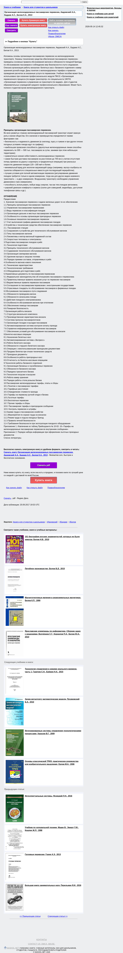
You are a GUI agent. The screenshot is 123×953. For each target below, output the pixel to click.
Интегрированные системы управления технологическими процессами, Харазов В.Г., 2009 (53, 732)
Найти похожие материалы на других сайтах (62, 21)
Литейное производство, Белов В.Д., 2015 (45, 569)
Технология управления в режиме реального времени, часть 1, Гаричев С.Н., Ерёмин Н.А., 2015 (51, 670)
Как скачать (53, 30)
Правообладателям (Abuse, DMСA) (57, 35)
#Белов (72, 522)
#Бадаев (63, 522)
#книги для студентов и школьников (29, 522)
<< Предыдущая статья (30, 916)
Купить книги (43, 480)
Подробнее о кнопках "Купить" (22, 42)
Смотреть (11, 30)
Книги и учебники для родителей (102, 17)
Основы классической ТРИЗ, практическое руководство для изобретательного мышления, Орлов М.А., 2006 (51, 762)
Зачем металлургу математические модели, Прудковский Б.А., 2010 (52, 700)
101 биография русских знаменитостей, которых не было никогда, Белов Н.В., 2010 (52, 538)
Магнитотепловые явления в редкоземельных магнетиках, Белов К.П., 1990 (53, 599)
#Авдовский (52, 522)
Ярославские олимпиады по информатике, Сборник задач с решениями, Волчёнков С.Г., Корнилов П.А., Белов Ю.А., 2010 (53, 634)
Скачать (11, 20)
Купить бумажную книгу (33, 20)
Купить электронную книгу (33, 25)
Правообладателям (56, 488)
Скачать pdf (43, 465)
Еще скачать (11, 25)
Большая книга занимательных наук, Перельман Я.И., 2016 (53, 885)
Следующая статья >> (58, 916)
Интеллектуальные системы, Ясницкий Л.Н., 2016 (48, 796)
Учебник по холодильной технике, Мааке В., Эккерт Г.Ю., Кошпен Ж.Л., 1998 (52, 828)
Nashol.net (13, 948)
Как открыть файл (56, 27)
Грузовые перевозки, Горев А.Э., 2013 (43, 854)
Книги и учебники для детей (100, 14)
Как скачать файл (14, 488)
